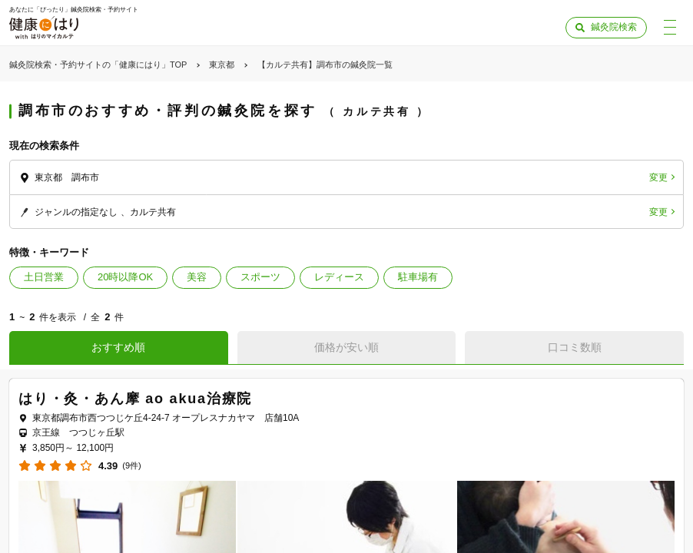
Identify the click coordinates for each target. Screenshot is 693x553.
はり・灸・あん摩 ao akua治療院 (135, 398)
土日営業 (44, 277)
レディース (339, 277)
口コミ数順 (575, 347)
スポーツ (260, 277)
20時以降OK (125, 277)
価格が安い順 (346, 347)
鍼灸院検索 (614, 27)
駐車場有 (418, 277)
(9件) (131, 466)
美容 (197, 277)
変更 (658, 177)
